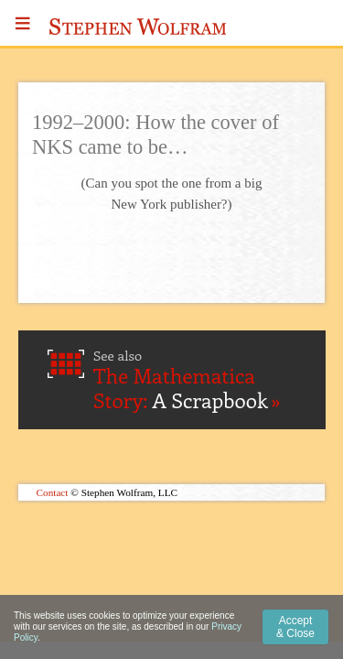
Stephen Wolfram (138, 26)
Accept (295, 627)
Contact (53, 492)
